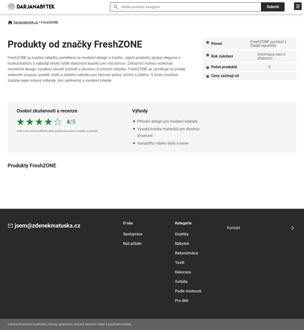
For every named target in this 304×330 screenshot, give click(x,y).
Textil (179, 262)
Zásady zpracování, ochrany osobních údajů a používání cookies (89, 324)
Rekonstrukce (186, 253)
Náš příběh (132, 243)
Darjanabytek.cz (26, 22)
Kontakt (233, 228)
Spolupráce (132, 234)
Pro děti (181, 300)
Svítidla (181, 281)
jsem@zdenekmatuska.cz (47, 225)
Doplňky (182, 234)
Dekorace (183, 272)
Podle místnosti (188, 291)
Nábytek (182, 243)
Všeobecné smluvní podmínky (27, 324)
